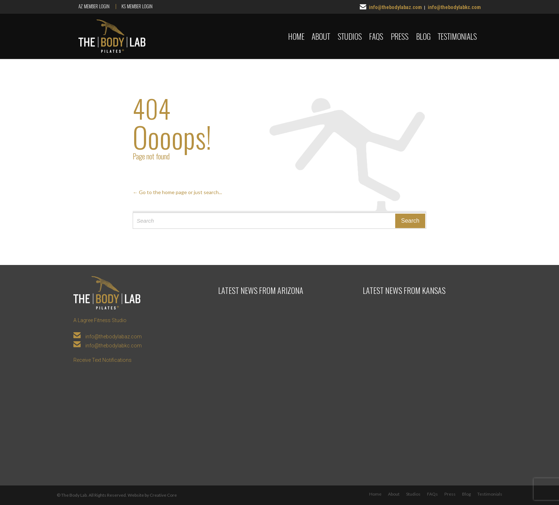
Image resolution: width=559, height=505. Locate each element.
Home (375, 494)
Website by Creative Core (152, 495)
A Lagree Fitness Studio (100, 320)
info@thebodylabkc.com (454, 7)
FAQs (432, 494)
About (394, 494)
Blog (466, 494)
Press (450, 494)
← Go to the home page (160, 192)
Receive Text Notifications (102, 360)
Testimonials (489, 494)
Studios (413, 494)
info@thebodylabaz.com (395, 7)
